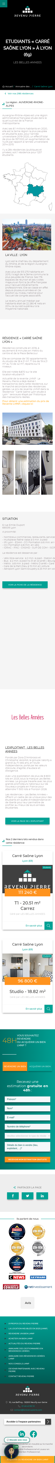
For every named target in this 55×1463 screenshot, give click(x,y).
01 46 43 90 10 (26, 1406)
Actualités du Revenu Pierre (24, 1343)
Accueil (7, 86)
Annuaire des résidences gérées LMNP (27, 1357)
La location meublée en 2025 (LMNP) (28, 1328)
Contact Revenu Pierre (21, 1376)
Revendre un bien (15, 1066)
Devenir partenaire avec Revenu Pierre (27, 1370)
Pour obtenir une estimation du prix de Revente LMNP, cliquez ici (25, 402)
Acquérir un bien (40, 1066)
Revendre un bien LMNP (21, 1333)
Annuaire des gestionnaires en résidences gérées (26, 1349)
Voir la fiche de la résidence (25, 585)
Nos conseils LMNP (19, 1364)
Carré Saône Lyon (43, 86)
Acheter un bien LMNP (21, 1338)
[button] (20, 1311)
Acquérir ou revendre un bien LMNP (27, 1459)
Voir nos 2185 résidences (19, 93)
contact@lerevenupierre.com (26, 1410)
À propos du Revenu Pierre (23, 1323)
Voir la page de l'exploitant (27, 821)
